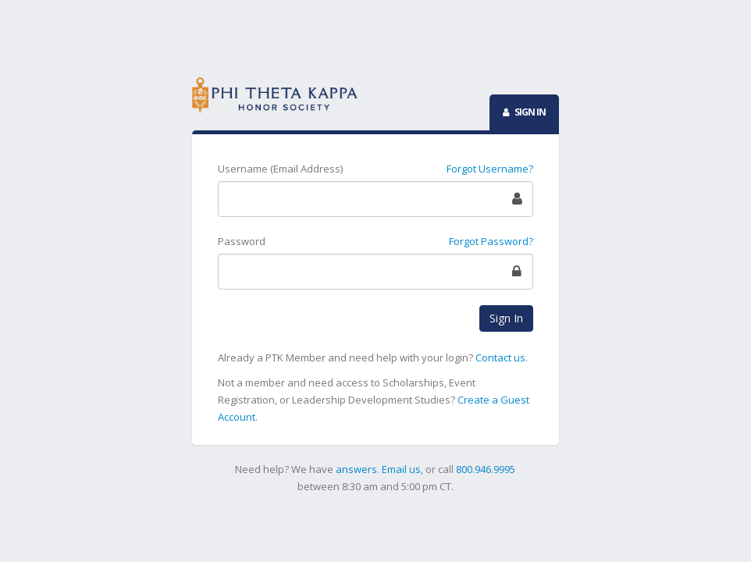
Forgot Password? (491, 241)
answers (356, 469)
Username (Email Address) (280, 169)
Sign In (506, 318)
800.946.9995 (485, 469)
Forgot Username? (490, 169)
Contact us (500, 357)
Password (241, 241)
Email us (401, 469)
